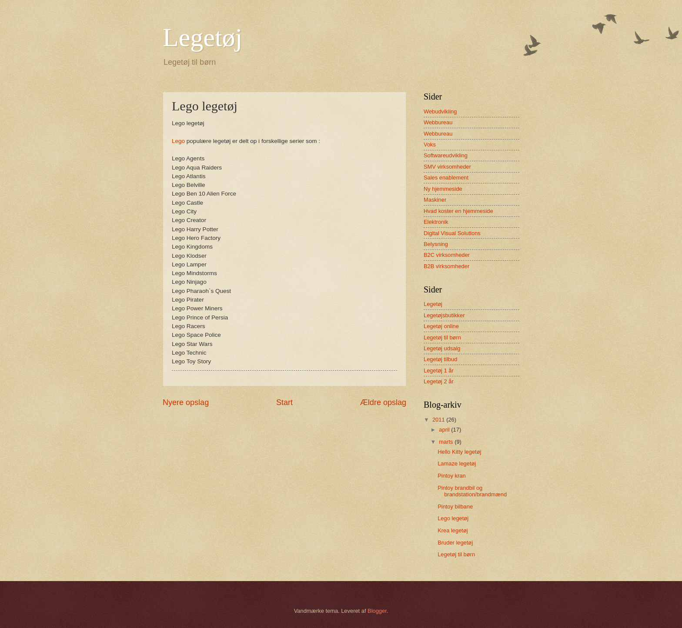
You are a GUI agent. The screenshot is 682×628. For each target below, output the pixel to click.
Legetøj (202, 37)
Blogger (377, 611)
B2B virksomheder (446, 266)
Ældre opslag (383, 402)
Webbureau (438, 122)
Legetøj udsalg (442, 348)
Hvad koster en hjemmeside (458, 211)
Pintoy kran (451, 475)
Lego (178, 141)
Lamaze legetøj (457, 463)
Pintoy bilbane (455, 506)
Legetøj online (441, 326)
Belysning (436, 244)
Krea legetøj (453, 530)
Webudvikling (440, 111)
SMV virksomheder (447, 166)
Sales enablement (446, 177)
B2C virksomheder (447, 255)
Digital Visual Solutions (452, 233)
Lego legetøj (453, 518)
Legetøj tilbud (440, 359)
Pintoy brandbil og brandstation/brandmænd (472, 491)
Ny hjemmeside (443, 189)
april (445, 429)
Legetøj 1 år (439, 370)
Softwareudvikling (446, 155)
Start (284, 402)
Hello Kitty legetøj (459, 452)
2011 (439, 419)
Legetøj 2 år (439, 381)
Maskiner (435, 199)
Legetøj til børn (442, 337)
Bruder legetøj (455, 542)
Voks (430, 144)
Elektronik (436, 222)
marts (447, 442)
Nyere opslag (186, 402)
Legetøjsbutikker (444, 315)
